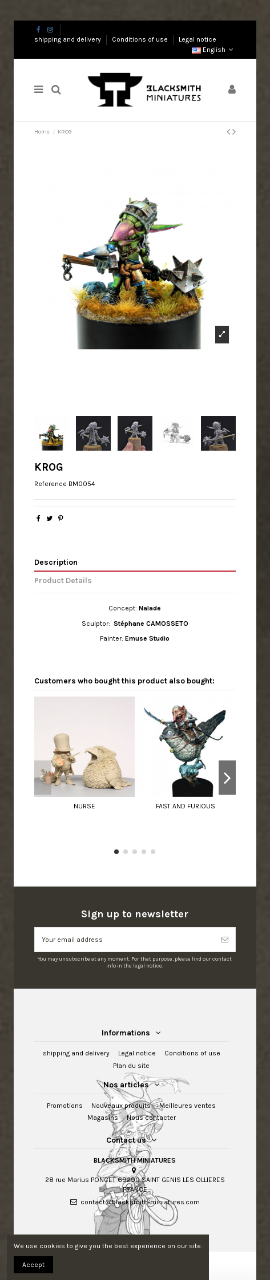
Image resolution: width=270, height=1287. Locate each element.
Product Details (63, 580)
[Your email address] (125, 940)
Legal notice (197, 39)
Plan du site (131, 1066)
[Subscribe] (225, 940)
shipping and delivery (68, 39)
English (214, 50)
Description (56, 561)
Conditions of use (141, 39)
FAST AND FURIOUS (185, 806)
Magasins (102, 1118)
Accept (33, 1265)
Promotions (65, 1106)
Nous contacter (151, 1118)
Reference (50, 484)
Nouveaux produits (121, 1106)
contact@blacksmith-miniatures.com (140, 1202)
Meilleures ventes (187, 1106)
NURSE (84, 806)
